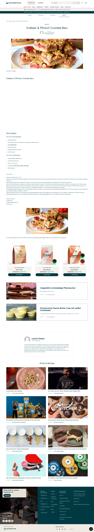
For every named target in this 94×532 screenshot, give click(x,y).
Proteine (53, 493)
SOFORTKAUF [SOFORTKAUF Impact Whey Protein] (74, 274)
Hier (44, 237)
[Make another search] (47, 18)
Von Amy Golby (58, 480)
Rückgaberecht (44, 503)
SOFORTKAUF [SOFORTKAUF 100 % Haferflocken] (19, 274)
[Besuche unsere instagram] (3, 521)
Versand (42, 509)
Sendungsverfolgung (45, 506)
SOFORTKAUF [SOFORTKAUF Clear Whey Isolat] (47, 274)
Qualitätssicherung (64, 498)
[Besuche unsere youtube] (12, 521)
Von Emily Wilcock (59, 422)
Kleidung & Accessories (53, 497)
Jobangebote (62, 514)
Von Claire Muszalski (18, 393)
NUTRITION (31, 3)
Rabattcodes (76, 498)
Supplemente (40, 6)
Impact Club (76, 501)
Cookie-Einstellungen (7, 513)
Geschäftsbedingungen (65, 508)
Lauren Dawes (51, 294)
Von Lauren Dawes (49, 32)
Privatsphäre (62, 505)
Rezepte (64, 15)
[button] (91, 529)
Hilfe (42, 501)
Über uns (61, 495)
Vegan (62, 6)
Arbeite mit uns (63, 511)
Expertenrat (68, 6)
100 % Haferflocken (19, 267)
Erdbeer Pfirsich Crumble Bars (22, 21)
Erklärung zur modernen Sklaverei (65, 502)
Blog (10, 21)
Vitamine (46, 6)
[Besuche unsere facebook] (6, 521)
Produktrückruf (44, 512)
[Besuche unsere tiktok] (9, 521)
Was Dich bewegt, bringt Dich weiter (81, 504)
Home (7, 21)
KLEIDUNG (40, 3)
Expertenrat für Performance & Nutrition (66, 518)
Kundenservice (44, 495)
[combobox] (65, 2)
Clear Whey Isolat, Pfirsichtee (21, 165)
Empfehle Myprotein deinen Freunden (80, 495)
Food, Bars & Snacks (54, 6)
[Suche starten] (52, 2)
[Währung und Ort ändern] (18, 516)
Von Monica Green (17, 451)
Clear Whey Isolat (47, 267)
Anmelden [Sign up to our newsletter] (7, 495)
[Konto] (82, 3)
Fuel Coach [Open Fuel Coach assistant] (76, 2)
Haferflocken (13, 144)
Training (30, 15)
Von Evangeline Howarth (19, 422)
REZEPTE (47, 24)
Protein (33, 6)
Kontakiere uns (44, 498)
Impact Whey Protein (75, 267)
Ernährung (40, 15)
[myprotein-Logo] (13, 3)
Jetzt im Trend (26, 6)
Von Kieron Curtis (58, 393)
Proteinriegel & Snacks (54, 505)
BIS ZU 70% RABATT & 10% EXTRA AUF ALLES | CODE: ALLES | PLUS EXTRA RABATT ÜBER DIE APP (47, 12)
